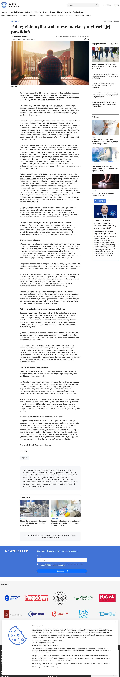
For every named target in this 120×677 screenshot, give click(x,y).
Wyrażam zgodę (48, 666)
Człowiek (28, 12)
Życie (45, 12)
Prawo (40, 15)
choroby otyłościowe (28, 179)
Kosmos (4, 12)
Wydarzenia (79, 15)
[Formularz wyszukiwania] (83, 5)
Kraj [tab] (112, 44)
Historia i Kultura (16, 12)
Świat (94, 137)
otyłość (24, 458)
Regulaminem (66, 535)
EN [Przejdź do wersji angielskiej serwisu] (118, 5)
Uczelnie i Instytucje (9, 15)
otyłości (57, 106)
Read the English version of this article (22, 39)
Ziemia (52, 12)
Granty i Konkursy (65, 15)
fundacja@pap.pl (84, 658)
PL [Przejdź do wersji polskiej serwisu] (114, 5)
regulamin (48, 564)
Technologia (78, 12)
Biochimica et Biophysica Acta (43, 137)
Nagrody (32, 15)
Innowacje (23, 15)
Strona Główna (107, 21)
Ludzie (88, 15)
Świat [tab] (117, 44)
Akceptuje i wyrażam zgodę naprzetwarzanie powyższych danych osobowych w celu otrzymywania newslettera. (61, 564)
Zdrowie (38, 12)
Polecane (100, 201)
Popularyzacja (50, 15)
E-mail (39, 556)
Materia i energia (64, 12)
